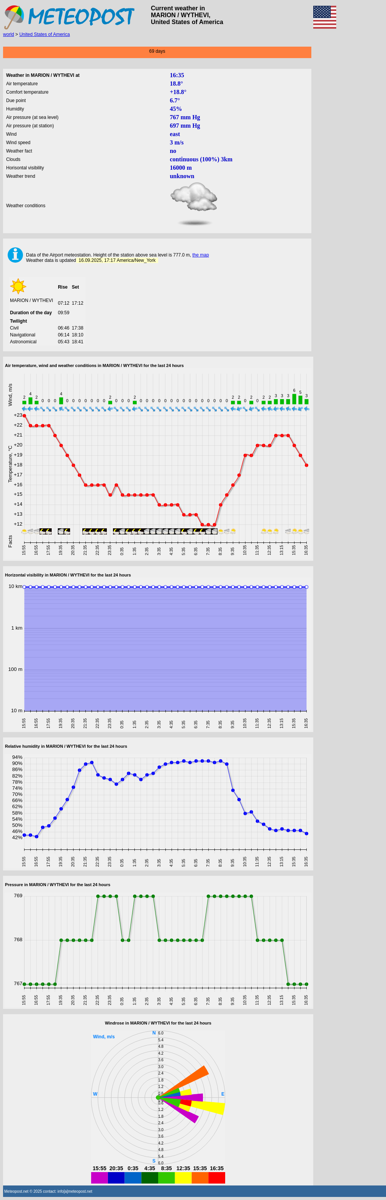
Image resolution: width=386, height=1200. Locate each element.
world (8, 34)
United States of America (44, 34)
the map (200, 255)
